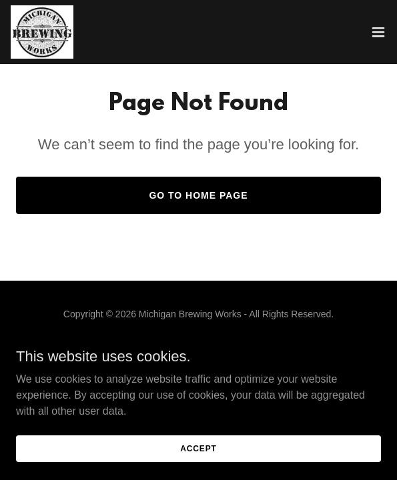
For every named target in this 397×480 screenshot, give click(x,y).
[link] (42, 32)
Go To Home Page (198, 195)
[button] (378, 32)
